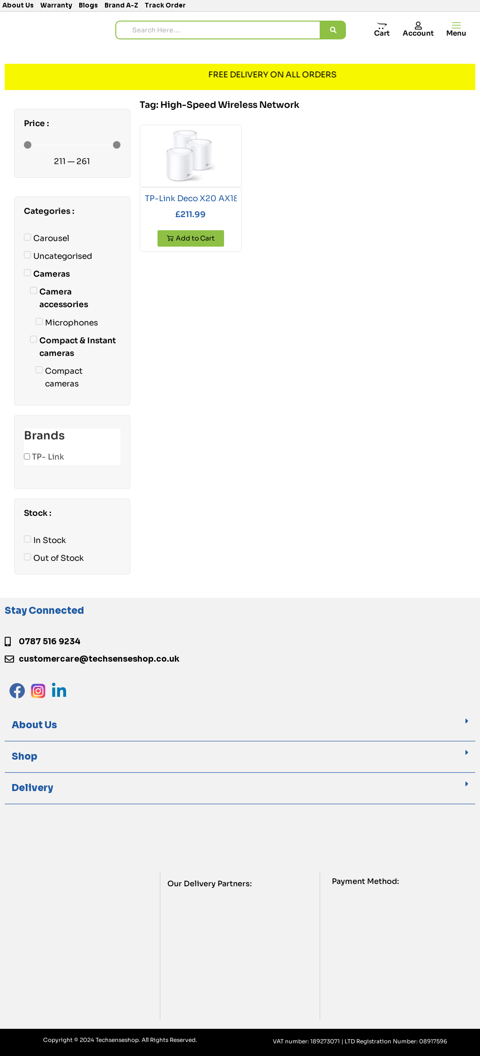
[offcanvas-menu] (456, 25)
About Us (34, 725)
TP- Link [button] (48, 457)
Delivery (32, 788)
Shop (25, 756)
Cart (382, 33)
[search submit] (333, 30)
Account (418, 33)
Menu (456, 33)
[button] (240, 725)
